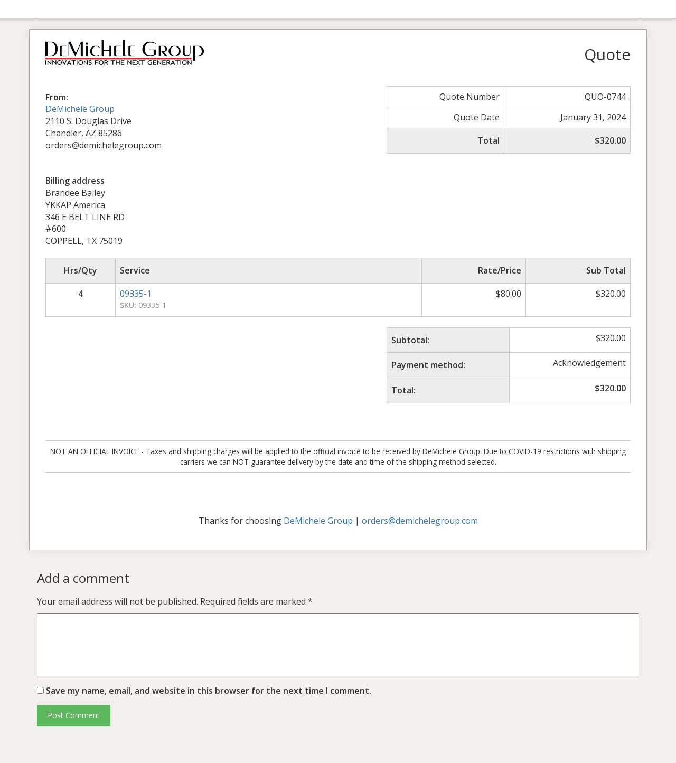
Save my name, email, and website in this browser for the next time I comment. (208, 690)
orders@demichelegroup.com (420, 520)
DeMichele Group (80, 109)
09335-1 (136, 293)
